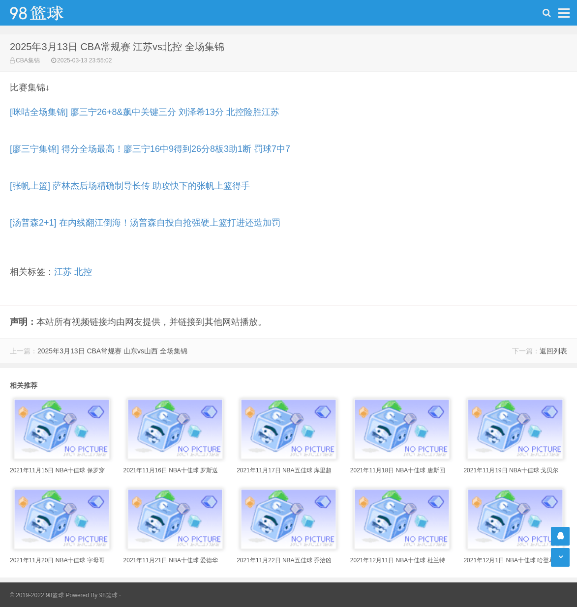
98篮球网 (49, 13)
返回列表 (553, 351)
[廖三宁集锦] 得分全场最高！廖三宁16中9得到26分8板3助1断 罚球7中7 (150, 149)
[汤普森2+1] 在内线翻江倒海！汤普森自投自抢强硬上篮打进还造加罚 (145, 223)
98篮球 (108, 595)
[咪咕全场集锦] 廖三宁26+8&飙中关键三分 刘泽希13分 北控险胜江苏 (144, 112)
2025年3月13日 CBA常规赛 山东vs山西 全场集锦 (112, 351)
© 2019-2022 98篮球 (37, 595)
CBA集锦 (28, 60)
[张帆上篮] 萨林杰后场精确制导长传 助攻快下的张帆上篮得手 (130, 186)
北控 (83, 272)
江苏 (63, 272)
